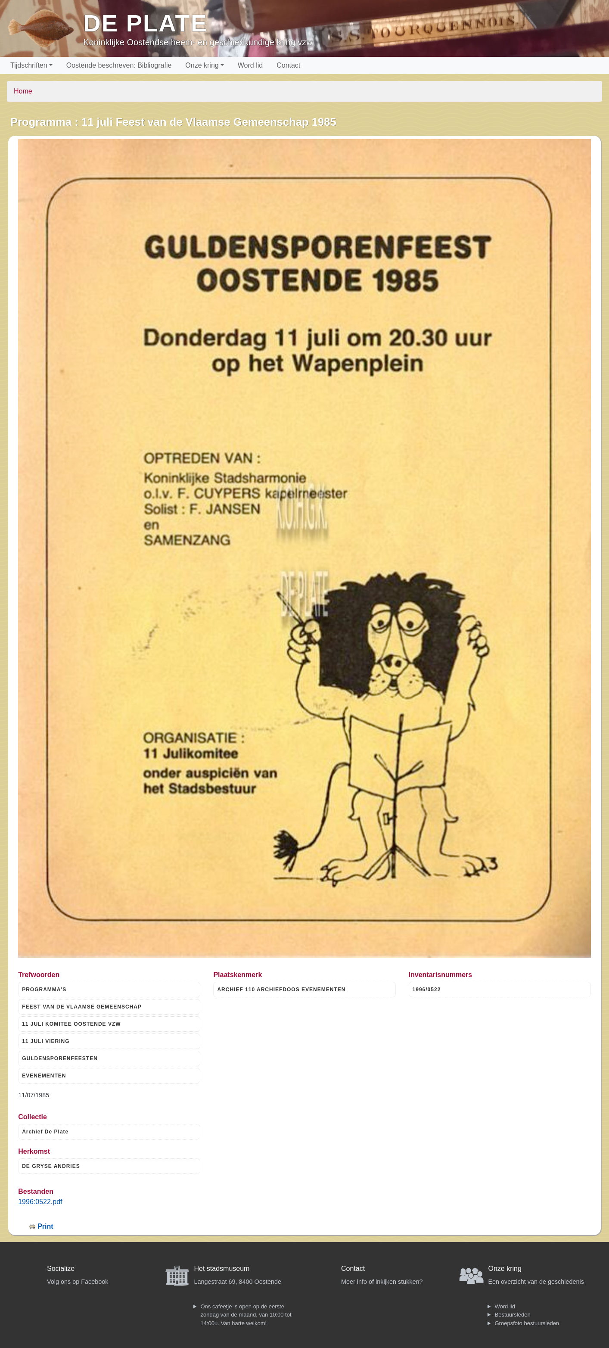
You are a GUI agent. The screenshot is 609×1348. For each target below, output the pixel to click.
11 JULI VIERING (45, 1041)
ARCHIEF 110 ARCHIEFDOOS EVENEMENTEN (281, 990)
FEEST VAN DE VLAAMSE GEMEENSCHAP (82, 1007)
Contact (288, 65)
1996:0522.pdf (40, 1201)
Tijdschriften (28, 65)
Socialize (61, 1268)
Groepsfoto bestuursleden (527, 1323)
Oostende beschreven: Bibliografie (119, 65)
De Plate (145, 23)
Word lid (250, 65)
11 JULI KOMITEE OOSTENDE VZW (71, 1024)
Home (23, 91)
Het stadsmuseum (222, 1268)
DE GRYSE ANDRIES (51, 1166)
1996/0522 (427, 990)
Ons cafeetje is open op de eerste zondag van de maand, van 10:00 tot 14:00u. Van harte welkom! (246, 1314)
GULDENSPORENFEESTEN (60, 1058)
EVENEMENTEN (44, 1076)
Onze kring (201, 65)
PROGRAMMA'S (44, 990)
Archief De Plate (45, 1132)
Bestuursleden (513, 1314)
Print (45, 1226)
